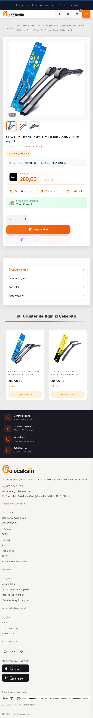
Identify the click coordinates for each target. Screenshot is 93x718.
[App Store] (15, 668)
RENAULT (6, 539)
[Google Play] (15, 678)
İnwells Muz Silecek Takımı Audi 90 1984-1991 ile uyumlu (65, 373)
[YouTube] (13, 651)
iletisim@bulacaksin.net (16, 491)
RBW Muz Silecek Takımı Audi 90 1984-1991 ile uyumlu (23, 373)
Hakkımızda (8, 633)
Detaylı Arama (10, 628)
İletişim (6, 578)
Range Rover (51, 25)
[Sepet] (77, 14)
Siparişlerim (22, 5)
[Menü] (86, 14)
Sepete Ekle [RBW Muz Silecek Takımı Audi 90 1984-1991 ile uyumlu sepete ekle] (25, 394)
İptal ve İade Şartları (13, 594)
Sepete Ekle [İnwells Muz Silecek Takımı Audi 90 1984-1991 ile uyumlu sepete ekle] (68, 394)
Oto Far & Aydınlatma (14, 517)
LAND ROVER (36, 25)
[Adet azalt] (10, 219)
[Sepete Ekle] (38, 229)
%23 (13, 176)
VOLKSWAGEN (9, 523)
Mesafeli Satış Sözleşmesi (16, 600)
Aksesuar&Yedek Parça (14, 561)
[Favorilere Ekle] (54, 239)
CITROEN (6, 556)
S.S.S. (5, 622)
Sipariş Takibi (9, 584)
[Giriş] (68, 14)
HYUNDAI (6, 528)
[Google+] (21, 651)
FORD (5, 534)
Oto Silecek (22, 25)
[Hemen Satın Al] (22, 239)
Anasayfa (9, 28)
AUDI (4, 545)
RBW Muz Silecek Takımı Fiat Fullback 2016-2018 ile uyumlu (45, 30)
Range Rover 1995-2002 (70, 25)
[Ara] (59, 14)
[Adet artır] (25, 219)
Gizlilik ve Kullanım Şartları (16, 589)
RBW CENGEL (59, 163)
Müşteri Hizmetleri (68, 5)
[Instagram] (5, 651)
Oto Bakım (8, 550)
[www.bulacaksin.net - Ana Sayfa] (13, 14)
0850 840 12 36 (12, 486)
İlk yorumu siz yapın (33, 146)
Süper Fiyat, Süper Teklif (44, 5)
